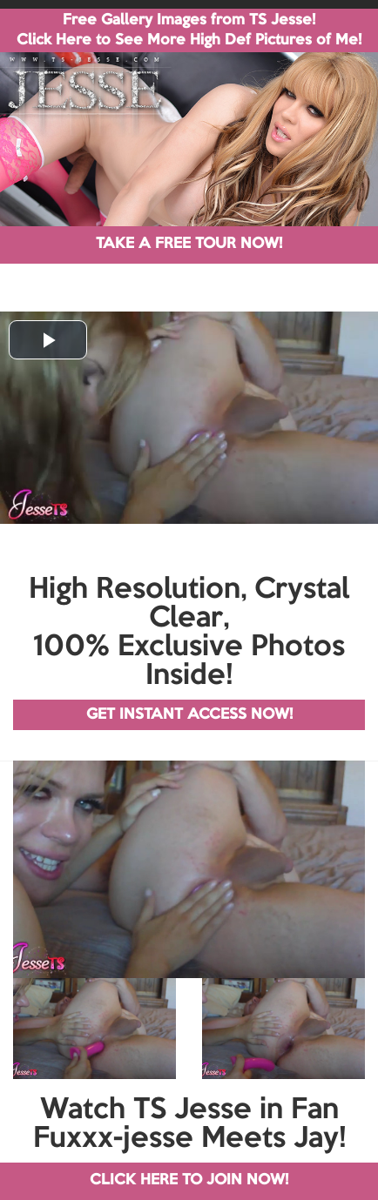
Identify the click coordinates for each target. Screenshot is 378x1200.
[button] (48, 339)
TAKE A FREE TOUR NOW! (189, 244)
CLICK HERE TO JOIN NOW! (189, 1180)
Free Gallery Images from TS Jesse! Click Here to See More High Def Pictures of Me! (189, 30)
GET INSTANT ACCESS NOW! (189, 714)
